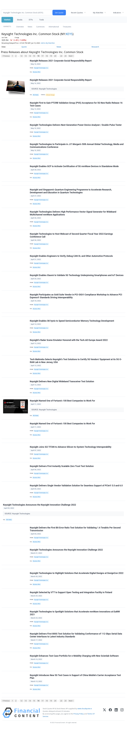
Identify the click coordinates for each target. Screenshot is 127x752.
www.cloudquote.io (85, 733)
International (54, 26)
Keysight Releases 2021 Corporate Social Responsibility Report (61, 61)
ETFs (31, 20)
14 (30, 56)
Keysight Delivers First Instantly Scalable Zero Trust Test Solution (62, 482)
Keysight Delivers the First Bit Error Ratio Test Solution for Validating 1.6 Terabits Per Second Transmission (75, 547)
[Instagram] (122, 737)
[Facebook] (110, 737)
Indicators (117, 12)
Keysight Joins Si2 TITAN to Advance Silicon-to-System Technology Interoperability (70, 462)
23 (65, 56)
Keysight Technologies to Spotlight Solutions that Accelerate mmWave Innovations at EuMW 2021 (75, 634)
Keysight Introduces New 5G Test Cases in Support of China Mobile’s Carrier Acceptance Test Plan (75, 700)
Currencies (40, 26)
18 (47, 56)
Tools (41, 20)
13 (26, 56)
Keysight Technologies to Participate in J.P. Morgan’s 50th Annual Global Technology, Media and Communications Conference (77, 148)
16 (38, 56)
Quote (24, 47)
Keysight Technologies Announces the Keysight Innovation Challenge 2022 (39, 522)
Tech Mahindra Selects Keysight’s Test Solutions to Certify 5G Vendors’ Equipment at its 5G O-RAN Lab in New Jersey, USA (76, 372)
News (30, 26)
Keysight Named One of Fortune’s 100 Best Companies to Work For (62, 437)
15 (34, 56)
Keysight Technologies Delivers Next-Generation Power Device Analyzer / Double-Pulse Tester (76, 127)
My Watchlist (98, 12)
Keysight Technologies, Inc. (41, 68)
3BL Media (36, 96)
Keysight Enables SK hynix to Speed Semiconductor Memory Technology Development (72, 331)
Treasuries (67, 26)
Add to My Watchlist (48, 43)
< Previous (6, 56)
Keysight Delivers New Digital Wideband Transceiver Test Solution (62, 394)
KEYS (69, 34)
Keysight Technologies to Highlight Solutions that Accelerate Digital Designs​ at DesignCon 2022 (77, 593)
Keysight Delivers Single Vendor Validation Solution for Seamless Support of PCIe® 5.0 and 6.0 (76, 502)
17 (42, 56)
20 (55, 56)
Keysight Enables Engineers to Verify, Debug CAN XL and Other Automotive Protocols (71, 263)
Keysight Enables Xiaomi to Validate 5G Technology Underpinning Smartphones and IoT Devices (77, 283)
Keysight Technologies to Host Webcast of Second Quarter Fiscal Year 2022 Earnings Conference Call (71, 242)
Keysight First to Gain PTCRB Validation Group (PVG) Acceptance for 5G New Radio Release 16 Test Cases (76, 105)
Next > (71, 56)
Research (95, 47)
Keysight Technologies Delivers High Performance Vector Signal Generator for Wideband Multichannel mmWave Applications (73, 219)
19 (51, 56)
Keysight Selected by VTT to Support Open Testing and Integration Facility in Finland (71, 613)
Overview (20, 26)
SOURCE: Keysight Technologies (44, 90)
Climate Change (51, 96)
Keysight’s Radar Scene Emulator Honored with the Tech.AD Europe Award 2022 (69, 351)
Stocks (19, 20)
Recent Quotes (77, 12)
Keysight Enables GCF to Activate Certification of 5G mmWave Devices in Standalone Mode (74, 170)
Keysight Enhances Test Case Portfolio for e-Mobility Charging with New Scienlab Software (74, 678)
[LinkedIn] (116, 737)
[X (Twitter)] (104, 737)
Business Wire (37, 72)
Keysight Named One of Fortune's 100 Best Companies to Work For (62, 414)
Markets (7, 20)
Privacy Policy (79, 738)
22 (61, 56)
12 (21, 56)
